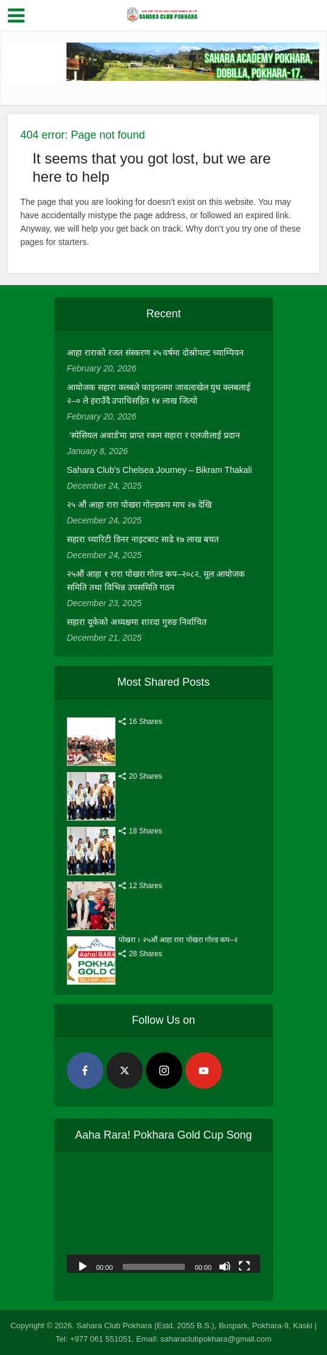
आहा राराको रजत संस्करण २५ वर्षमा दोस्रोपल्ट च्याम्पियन (155, 352)
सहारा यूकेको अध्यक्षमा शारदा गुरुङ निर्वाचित (137, 622)
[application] (163, 1218)
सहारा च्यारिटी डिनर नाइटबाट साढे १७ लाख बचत (143, 539)
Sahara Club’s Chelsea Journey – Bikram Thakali (159, 470)
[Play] (83, 1266)
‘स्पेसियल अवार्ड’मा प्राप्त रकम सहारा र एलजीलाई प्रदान (153, 435)
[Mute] (225, 1266)
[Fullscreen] (244, 1266)
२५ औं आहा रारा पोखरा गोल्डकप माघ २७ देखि (139, 504)
